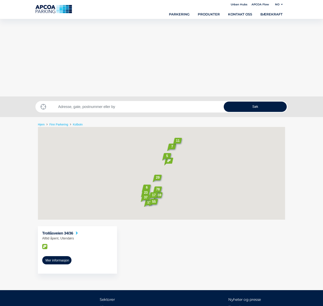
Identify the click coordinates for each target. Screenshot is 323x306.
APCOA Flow (260, 4)
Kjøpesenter (108, 258)
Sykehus (106, 244)
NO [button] (279, 4)
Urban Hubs (239, 4)
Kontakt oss (240, 14)
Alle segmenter (111, 229)
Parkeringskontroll (113, 251)
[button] (168, 84)
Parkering (179, 14)
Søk (255, 29)
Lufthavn (106, 237)
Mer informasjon (57, 183)
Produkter (209, 14)
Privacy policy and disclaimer (57, 285)
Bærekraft (271, 14)
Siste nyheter (237, 229)
